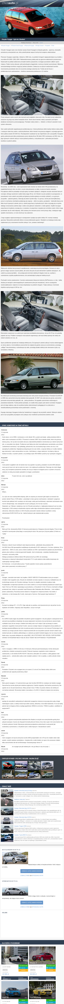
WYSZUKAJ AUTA (37, 875)
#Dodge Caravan (40, 45)
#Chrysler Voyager (5, 45)
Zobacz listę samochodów (32, 871)
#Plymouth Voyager (29, 45)
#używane (47, 45)
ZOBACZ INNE (24, 875)
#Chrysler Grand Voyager (17, 45)
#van (53, 45)
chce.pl (10, 2)
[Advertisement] (14, 926)
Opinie (41, 42)
